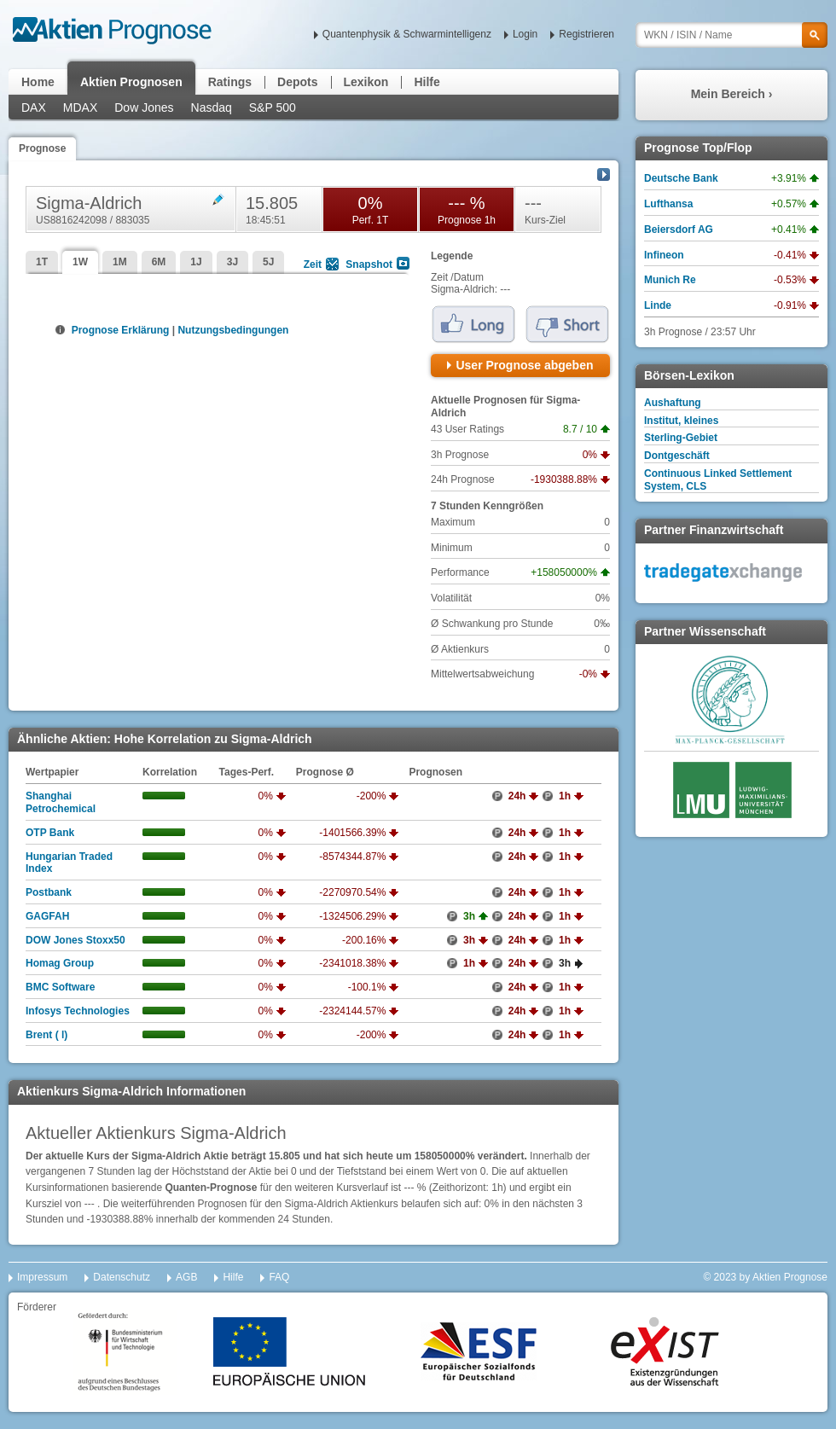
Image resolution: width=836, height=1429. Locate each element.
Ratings (230, 82)
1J (195, 262)
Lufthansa (668, 204)
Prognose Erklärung (119, 330)
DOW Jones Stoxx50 (75, 940)
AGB (186, 1277)
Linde (657, 305)
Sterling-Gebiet (680, 438)
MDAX (80, 107)
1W (80, 262)
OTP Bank (50, 833)
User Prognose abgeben (524, 365)
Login (525, 34)
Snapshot (368, 264)
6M (159, 262)
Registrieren (586, 34)
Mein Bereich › (732, 94)
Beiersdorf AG (678, 229)
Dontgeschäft (677, 456)
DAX (33, 107)
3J (232, 262)
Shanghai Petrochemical (61, 802)
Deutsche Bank (681, 178)
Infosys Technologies (78, 1011)
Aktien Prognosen (131, 82)
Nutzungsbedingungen (232, 330)
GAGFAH (47, 916)
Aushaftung (672, 403)
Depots (297, 82)
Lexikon (366, 82)
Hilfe (426, 82)
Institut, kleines (681, 421)
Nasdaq (211, 107)
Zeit (313, 264)
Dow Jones (143, 107)
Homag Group (60, 963)
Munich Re (670, 280)
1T (42, 262)
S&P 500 (272, 107)
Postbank (49, 892)
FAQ (279, 1277)
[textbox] (731, 35)
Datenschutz (121, 1277)
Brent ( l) (46, 1035)
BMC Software (60, 987)
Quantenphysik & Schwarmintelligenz (406, 34)
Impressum (42, 1277)
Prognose (42, 148)
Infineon (664, 255)
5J (268, 262)
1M (120, 262)
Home (38, 82)
